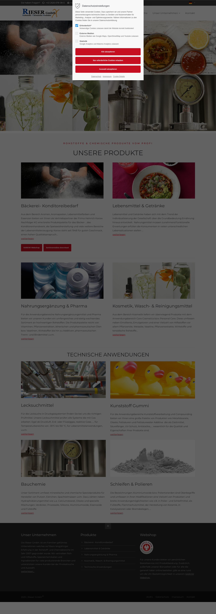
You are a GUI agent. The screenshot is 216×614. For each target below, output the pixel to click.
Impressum (107, 76)
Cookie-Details (119, 76)
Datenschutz (96, 76)
